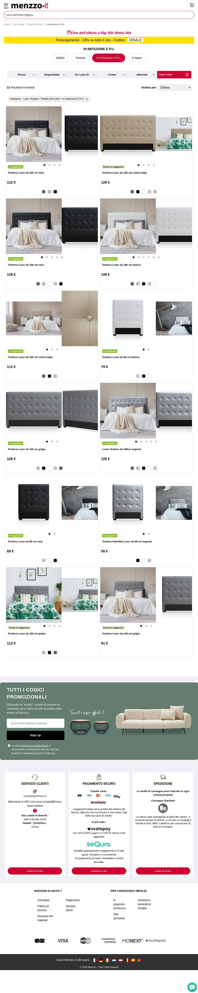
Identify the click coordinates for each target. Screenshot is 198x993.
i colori (112, 74)
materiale (142, 74)
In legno (137, 57)
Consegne (43, 900)
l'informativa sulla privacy (35, 745)
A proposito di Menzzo (120, 904)
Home (6, 24)
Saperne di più (35, 871)
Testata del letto (34, 24)
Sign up (35, 735)
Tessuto (80, 57)
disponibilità (51, 74)
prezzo (22, 74)
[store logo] (99, 5)
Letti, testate (18, 24)
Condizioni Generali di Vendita (144, 904)
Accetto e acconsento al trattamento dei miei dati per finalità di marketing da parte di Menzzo (33, 749)
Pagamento (73, 900)
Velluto (60, 57)
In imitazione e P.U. (108, 57)
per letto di (82, 74)
